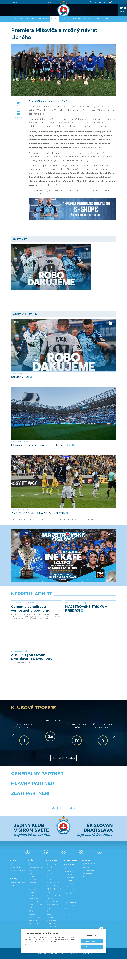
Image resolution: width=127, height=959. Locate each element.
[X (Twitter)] (95, 2)
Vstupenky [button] (29, 19)
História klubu (63, 757)
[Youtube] (100, 2)
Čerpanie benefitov (69, 913)
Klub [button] (20, 19)
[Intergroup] (50, 799)
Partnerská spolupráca (33, 899)
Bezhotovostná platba (53, 896)
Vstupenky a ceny (54, 864)
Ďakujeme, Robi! (21, 377)
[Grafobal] (45, 789)
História (32, 864)
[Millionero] (81, 789)
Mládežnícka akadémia (34, 918)
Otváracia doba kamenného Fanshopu (89, 873)
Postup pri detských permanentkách (71, 899)
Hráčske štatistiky (18, 870)
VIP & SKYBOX (53, 883)
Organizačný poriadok (34, 912)
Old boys (33, 873)
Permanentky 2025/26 (52, 878)
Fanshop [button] (108, 19)
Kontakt (32, 883)
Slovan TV (26, 510)
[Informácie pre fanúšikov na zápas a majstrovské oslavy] (63, 413)
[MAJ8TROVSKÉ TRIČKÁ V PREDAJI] (90, 608)
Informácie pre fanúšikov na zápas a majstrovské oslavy (42, 445)
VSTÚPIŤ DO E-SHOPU (89, 865)
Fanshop (83, 619)
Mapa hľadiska (53, 901)
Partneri (32, 895)
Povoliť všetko (91, 947)
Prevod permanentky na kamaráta (71, 890)
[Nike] (63, 779)
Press (21, 2)
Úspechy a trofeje (36, 867)
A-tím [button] (38, 19)
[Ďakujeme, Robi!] (63, 345)
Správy (54, 19)
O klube (32, 876)
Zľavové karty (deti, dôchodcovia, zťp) (54, 889)
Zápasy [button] (46, 19)
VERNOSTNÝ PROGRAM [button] (81, 19)
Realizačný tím (17, 867)
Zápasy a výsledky (18, 882)
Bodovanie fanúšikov (69, 907)
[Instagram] (105, 2)
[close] (101, 929)
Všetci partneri (63, 807)
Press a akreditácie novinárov (33, 889)
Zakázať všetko (91, 941)
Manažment (34, 880)
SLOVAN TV (97, 19)
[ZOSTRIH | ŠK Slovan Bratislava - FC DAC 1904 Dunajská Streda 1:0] (36, 657)
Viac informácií (30, 945)
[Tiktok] (105, 6)
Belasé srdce (49, 2)
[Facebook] (90, 2)
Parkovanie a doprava (52, 906)
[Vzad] (13, 735)
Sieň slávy (33, 870)
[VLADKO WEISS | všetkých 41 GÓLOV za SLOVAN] (63, 481)
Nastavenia (91, 935)
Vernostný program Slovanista (51, 914)
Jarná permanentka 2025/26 (52, 870)
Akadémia (64, 19)
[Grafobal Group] (77, 799)
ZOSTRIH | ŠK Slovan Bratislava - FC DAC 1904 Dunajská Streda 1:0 (31, 673)
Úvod (13, 19)
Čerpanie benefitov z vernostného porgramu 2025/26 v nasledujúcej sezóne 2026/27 (30, 625)
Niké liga (25, 373)
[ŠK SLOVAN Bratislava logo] (63, 8)
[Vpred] (114, 735)
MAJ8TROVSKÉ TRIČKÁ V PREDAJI (86, 625)
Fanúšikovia (29, 619)
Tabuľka (14, 885)
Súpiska (14, 864)
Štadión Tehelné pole (35, 906)
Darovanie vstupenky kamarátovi (51, 923)
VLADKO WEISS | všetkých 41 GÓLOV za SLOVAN (39, 513)
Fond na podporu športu (36, 925)
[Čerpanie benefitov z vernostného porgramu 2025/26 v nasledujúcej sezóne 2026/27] (36, 608)
